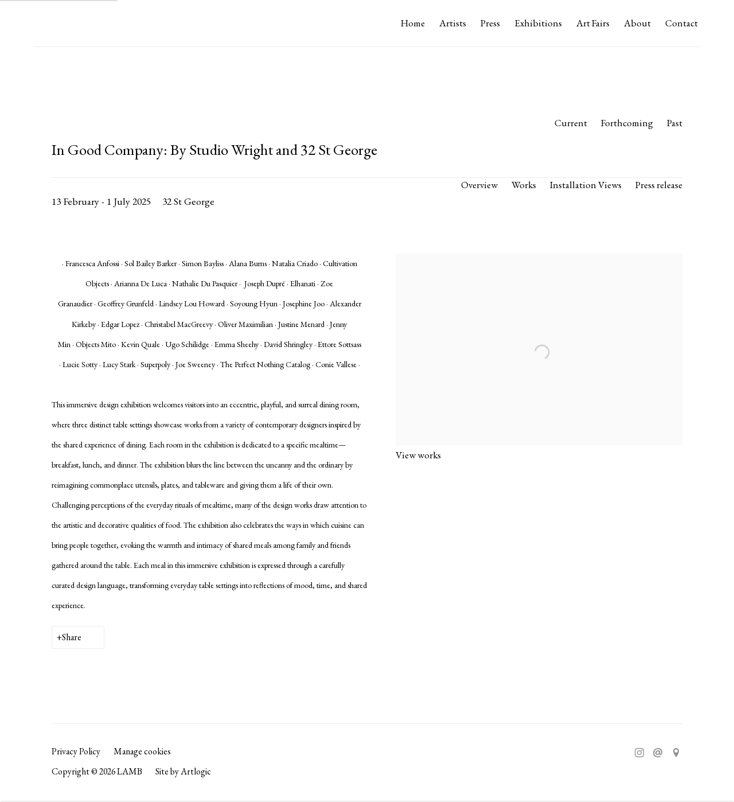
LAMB (57, 23)
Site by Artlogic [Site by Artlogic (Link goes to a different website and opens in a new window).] (183, 771)
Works (524, 184)
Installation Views (586, 184)
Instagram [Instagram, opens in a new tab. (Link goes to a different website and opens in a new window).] (639, 753)
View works (418, 455)
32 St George (188, 201)
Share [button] (71, 637)
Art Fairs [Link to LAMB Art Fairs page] (593, 23)
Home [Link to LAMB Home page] (413, 23)
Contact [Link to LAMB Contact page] (681, 23)
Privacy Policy (76, 751)
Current (571, 122)
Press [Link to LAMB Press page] (490, 23)
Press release (658, 184)
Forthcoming (627, 122)
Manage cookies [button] (142, 751)
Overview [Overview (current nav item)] (479, 184)
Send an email (658, 753)
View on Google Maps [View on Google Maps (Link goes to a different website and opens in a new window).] (676, 753)
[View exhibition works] (539, 264)
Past (674, 122)
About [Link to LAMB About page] (637, 23)
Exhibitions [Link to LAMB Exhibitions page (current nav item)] (538, 23)
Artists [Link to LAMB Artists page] (452, 23)
